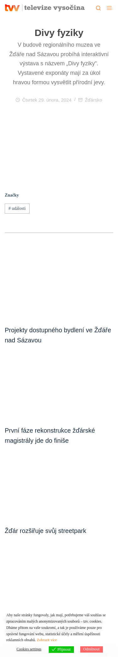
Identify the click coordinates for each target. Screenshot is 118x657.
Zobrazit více (47, 640)
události (17, 208)
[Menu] (109, 8)
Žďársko (93, 100)
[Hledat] (98, 8)
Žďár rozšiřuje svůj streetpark (45, 530)
